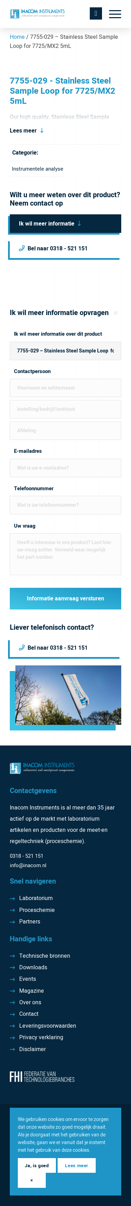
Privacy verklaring (41, 1037)
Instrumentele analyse (37, 169)
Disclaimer (32, 1049)
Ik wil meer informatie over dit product (58, 334)
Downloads (33, 967)
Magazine (31, 991)
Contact (28, 1014)
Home (17, 37)
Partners (29, 922)
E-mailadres (28, 451)
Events (27, 979)
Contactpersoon (32, 371)
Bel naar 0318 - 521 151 (58, 248)
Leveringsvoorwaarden (47, 1026)
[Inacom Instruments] (54, 14)
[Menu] (111, 14)
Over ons (30, 1002)
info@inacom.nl (28, 865)
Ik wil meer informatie (46, 224)
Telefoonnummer (33, 488)
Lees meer (23, 131)
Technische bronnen (44, 956)
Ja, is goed (37, 1165)
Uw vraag (24, 526)
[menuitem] (111, 14)
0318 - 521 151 (26, 856)
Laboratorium (36, 898)
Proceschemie (37, 910)
